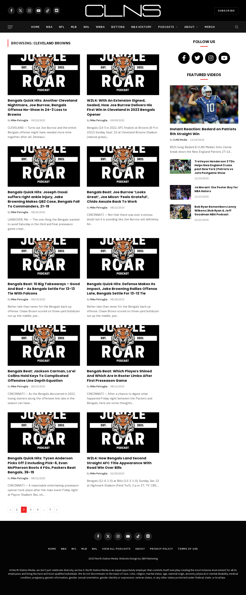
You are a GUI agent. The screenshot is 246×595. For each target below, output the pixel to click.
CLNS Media (180, 139)
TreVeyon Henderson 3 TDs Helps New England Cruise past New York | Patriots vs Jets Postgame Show (214, 167)
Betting (118, 27)
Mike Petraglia (19, 120)
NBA (49, 27)
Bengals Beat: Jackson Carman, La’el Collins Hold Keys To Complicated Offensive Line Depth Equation (41, 376)
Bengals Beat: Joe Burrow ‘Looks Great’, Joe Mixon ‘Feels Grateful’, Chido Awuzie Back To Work (118, 197)
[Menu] (10, 27)
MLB (74, 27)
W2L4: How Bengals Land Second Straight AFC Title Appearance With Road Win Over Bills (119, 463)
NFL (61, 27)
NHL (86, 27)
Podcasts (166, 27)
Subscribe (226, 10)
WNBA (100, 27)
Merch (210, 27)
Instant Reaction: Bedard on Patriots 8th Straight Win (203, 131)
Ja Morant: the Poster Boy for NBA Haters (216, 189)
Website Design (128, 558)
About (189, 27)
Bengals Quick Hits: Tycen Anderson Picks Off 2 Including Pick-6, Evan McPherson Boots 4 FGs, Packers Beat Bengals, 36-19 (42, 465)
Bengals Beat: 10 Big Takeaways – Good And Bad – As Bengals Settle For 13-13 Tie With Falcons (44, 289)
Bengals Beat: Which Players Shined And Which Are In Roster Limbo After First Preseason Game (119, 376)
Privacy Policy (161, 548)
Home (35, 27)
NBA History (141, 27)
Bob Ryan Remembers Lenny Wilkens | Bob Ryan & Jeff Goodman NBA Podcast (215, 210)
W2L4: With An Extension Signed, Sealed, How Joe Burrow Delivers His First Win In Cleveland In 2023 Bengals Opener (121, 107)
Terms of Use (188, 548)
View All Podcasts (116, 548)
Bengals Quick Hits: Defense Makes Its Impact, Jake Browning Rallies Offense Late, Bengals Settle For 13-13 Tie (122, 289)
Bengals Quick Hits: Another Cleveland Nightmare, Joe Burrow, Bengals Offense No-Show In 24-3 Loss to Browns (42, 107)
